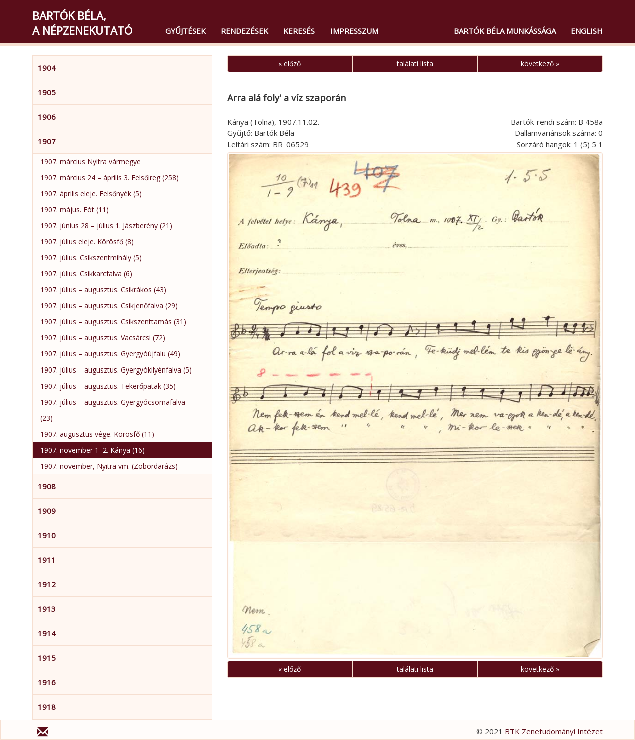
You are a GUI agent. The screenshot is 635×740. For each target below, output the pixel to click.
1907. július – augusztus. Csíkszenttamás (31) (113, 321)
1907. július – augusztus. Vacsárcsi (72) (102, 337)
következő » (540, 63)
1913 (47, 609)
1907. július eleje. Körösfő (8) (87, 241)
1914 (47, 633)
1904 (47, 68)
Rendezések (244, 31)
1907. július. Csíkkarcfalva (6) (86, 273)
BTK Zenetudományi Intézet (554, 731)
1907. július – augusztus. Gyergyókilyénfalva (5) (116, 370)
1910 (47, 535)
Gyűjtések (185, 31)
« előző (289, 63)
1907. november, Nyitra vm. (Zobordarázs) (109, 466)
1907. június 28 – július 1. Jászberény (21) (106, 225)
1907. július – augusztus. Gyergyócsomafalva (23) (112, 410)
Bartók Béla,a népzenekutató (82, 23)
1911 (47, 560)
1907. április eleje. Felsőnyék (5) (91, 193)
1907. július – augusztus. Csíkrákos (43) (103, 289)
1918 (47, 707)
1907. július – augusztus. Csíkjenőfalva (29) (109, 305)
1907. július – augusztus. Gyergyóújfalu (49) (110, 353)
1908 (47, 486)
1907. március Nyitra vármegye (90, 161)
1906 (47, 117)
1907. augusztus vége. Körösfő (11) (97, 434)
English (587, 31)
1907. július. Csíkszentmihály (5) (91, 257)
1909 (47, 511)
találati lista (415, 63)
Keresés (299, 31)
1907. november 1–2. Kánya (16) (92, 450)
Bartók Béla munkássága (505, 31)
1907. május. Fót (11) (74, 209)
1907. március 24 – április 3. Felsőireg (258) (109, 177)
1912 (47, 584)
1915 (47, 658)
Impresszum (354, 31)
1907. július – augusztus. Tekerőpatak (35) (108, 386)
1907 (47, 141)
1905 (47, 92)
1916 (47, 682)
